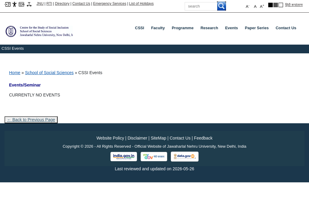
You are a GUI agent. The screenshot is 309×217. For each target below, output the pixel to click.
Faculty (158, 28)
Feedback (203, 138)
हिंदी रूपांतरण (294, 5)
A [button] (262, 6)
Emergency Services (109, 4)
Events (231, 28)
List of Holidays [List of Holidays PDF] (141, 4)
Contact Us (81, 4)
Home (14, 72)
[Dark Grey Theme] (275, 5)
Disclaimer (137, 138)
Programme (182, 28)
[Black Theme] (270, 5)
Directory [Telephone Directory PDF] (62, 4)
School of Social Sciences (49, 72)
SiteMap (158, 138)
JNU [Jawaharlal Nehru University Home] (40, 4)
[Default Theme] (281, 5)
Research (209, 28)
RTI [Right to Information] (49, 4)
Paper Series (257, 28)
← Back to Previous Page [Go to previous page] (31, 119)
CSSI (139, 28)
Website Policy (110, 138)
